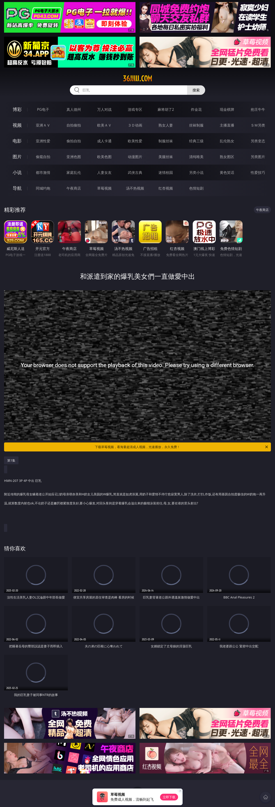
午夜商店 (73, 188)
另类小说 (196, 172)
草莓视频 (104, 188)
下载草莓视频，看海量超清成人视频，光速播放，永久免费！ (182, 447)
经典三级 (196, 140)
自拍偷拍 (73, 125)
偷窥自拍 (43, 156)
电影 (17, 141)
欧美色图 (104, 156)
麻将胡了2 (166, 109)
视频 (17, 125)
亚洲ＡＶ (43, 125)
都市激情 (43, 172)
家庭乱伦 (73, 172)
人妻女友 (104, 172)
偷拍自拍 (73, 140)
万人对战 (104, 109)
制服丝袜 (165, 140)
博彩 (17, 109)
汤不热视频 (135, 188)
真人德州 (73, 109)
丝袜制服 (196, 125)
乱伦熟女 (227, 140)
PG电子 (43, 109)
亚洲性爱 (43, 140)
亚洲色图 (73, 156)
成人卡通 (104, 140)
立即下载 (169, 797)
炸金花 (196, 109)
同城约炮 (43, 188)
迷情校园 (165, 172)
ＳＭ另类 (258, 125)
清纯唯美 (196, 156)
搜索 (196, 90)
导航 (17, 188)
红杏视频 (165, 188)
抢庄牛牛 (258, 109)
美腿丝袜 (165, 156)
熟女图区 (227, 156)
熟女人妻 (165, 125)
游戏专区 (135, 109)
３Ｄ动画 (135, 125)
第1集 (11, 460)
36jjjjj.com (137, 78)
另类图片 (258, 156)
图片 (17, 157)
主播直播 (227, 125)
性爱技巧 (258, 172)
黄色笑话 (227, 172)
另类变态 (258, 140)
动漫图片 (135, 156)
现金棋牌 (227, 109)
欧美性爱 (135, 140)
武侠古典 (135, 172)
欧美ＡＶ (104, 125)
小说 (17, 172)
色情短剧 (196, 188)
